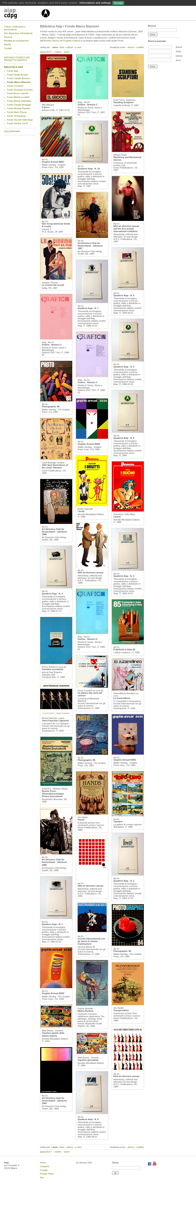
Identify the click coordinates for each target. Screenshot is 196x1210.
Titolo (178, 51)
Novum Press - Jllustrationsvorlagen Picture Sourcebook (53, 793)
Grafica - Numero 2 (51, 344)
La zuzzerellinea (121, 698)
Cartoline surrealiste (52, 669)
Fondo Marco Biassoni (19, 82)
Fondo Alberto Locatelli (18, 97)
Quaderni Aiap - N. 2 (123, 881)
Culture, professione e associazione (15, 28)
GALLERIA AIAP (12, 131)
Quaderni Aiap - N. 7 (88, 308)
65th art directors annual (90, 572)
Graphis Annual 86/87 (53, 162)
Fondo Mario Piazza (17, 112)
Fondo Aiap (12, 71)
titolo (62, 47)
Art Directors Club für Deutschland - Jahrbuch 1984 (54, 1100)
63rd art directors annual (126, 1076)
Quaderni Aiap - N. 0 (88, 1119)
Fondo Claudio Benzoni (18, 78)
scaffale (140, 47)
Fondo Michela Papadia (18, 108)
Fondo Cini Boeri (15, 86)
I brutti (81, 511)
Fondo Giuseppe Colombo (20, 90)
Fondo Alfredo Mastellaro (19, 101)
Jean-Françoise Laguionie (55, 720)
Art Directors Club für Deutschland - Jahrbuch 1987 (90, 246)
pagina (43, 52)
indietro (58, 52)
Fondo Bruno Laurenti (17, 93)
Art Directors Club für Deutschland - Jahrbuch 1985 (54, 862)
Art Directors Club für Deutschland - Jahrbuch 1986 (54, 532)
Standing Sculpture (123, 102)
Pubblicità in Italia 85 (124, 649)
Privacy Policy (47, 1174)
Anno (178, 60)
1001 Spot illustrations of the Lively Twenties (55, 466)
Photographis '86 (51, 406)
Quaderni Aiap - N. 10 (89, 168)
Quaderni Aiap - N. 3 (52, 593)
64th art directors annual (90, 886)
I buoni (117, 516)
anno (55, 47)
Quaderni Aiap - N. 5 (123, 366)
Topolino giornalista (88, 1060)
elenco (131, 47)
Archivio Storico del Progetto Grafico (61, 40)
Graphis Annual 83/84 (53, 993)
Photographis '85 (86, 760)
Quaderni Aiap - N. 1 (52, 924)
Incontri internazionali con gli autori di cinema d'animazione (91, 941)
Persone (8, 37)
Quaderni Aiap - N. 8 (123, 438)
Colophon (44, 1166)
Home (43, 1162)
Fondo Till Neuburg (16, 116)
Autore (179, 47)
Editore (179, 56)
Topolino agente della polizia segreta (53, 1034)
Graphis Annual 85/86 (89, 444)
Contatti (8, 48)
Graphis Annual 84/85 (124, 760)
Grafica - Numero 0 (87, 639)
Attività (7, 44)
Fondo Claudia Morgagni (19, 105)
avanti (66, 52)
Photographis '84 (122, 951)
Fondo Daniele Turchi (17, 123)
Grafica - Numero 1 (87, 382)
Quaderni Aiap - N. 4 (123, 576)
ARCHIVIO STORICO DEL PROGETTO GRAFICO (17, 58)
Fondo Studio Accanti (17, 74)
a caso (78, 47)
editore (69, 47)
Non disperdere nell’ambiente (18, 33)
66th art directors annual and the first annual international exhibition (126, 229)
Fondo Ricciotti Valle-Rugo (20, 120)
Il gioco (46, 107)
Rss (42, 1177)
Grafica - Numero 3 (87, 104)
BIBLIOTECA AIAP (13, 67)
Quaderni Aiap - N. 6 (123, 295)
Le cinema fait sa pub (53, 285)
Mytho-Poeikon (85, 1011)
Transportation (121, 1010)
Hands (81, 819)
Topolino (118, 821)
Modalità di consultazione (16, 40)
